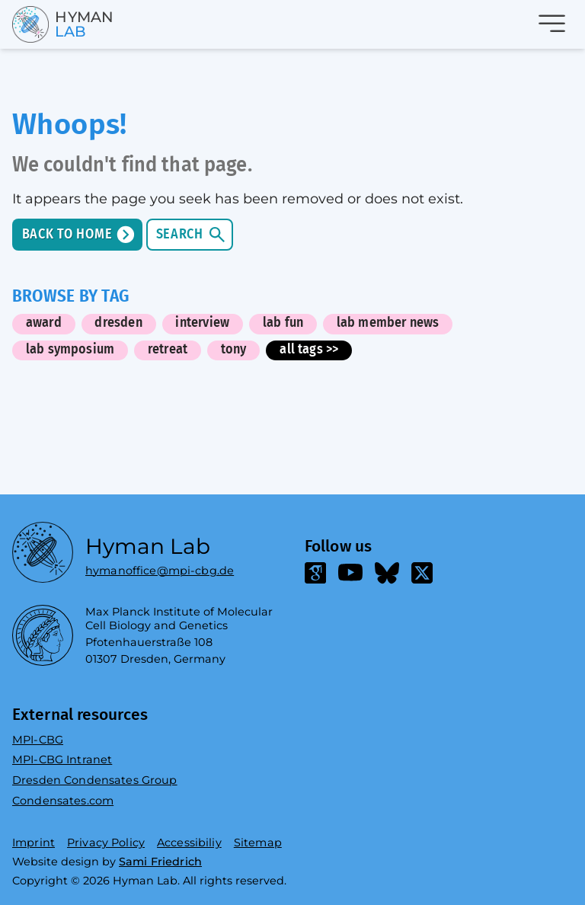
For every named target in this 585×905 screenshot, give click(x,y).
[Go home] (45, 24)
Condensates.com (62, 800)
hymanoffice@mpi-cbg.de (159, 567)
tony (234, 350)
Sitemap (258, 842)
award (44, 323)
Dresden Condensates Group (94, 780)
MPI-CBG (37, 740)
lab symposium (70, 350)
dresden (118, 323)
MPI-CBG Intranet (62, 759)
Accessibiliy (189, 842)
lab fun (283, 323)
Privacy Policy (106, 842)
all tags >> (309, 350)
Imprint (33, 842)
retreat (167, 350)
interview (202, 323)
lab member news (388, 323)
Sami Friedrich (160, 861)
